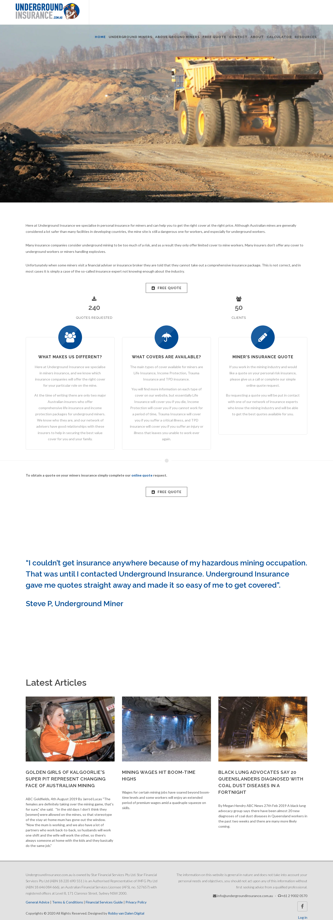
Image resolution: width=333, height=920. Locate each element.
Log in (302, 917)
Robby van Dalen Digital (126, 913)
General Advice (37, 902)
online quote (141, 475)
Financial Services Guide (104, 902)
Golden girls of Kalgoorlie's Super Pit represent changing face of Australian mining (66, 779)
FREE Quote (166, 288)
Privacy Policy (135, 902)
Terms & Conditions (67, 902)
